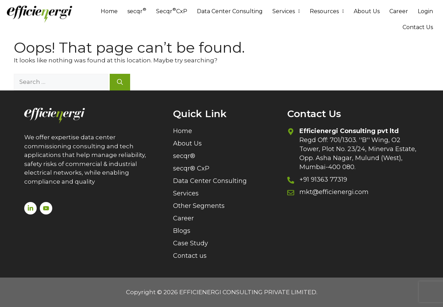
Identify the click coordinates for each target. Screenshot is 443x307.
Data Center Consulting (230, 11)
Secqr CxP (171, 11)
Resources (327, 11)
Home (109, 11)
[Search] (120, 82)
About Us (367, 11)
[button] (286, 11)
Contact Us (418, 27)
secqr (136, 11)
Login (425, 11)
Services (286, 11)
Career (398, 11)
